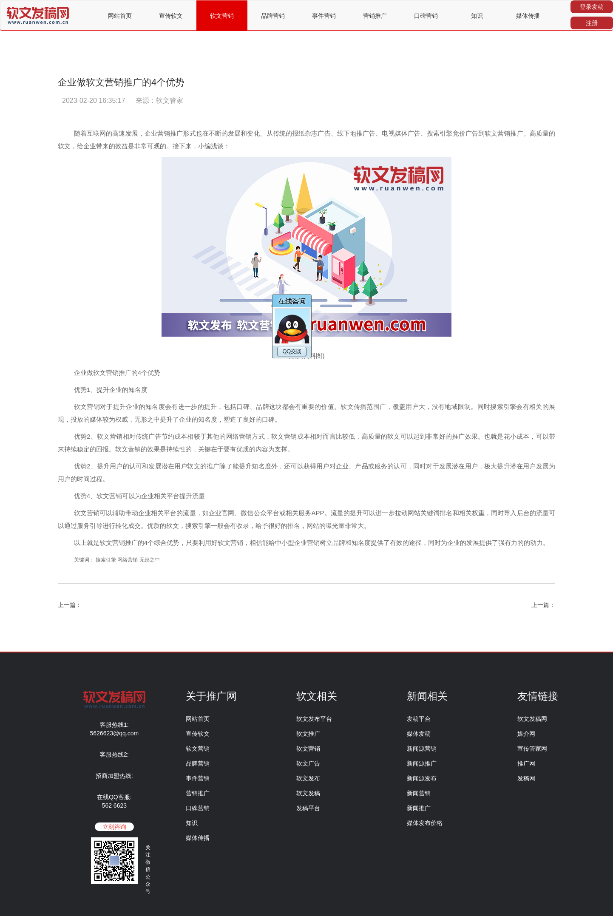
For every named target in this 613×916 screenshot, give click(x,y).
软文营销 (222, 15)
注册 (592, 23)
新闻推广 (419, 808)
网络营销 (127, 560)
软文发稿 (308, 793)
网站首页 (120, 15)
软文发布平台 (314, 718)
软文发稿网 (532, 718)
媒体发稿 (419, 733)
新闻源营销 (422, 748)
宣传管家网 (532, 748)
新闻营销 (419, 793)
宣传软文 (171, 15)
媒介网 (526, 733)
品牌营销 (273, 15)
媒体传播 (528, 15)
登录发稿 (592, 6)
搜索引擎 (106, 560)
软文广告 (308, 763)
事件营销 (324, 15)
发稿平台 (308, 808)
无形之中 (149, 560)
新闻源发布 (422, 778)
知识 (477, 15)
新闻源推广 (422, 763)
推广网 (526, 763)
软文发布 (308, 778)
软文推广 (308, 733)
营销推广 (375, 15)
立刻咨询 (114, 826)
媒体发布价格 (425, 823)
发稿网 (526, 778)
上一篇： (70, 604)
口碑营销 (426, 15)
